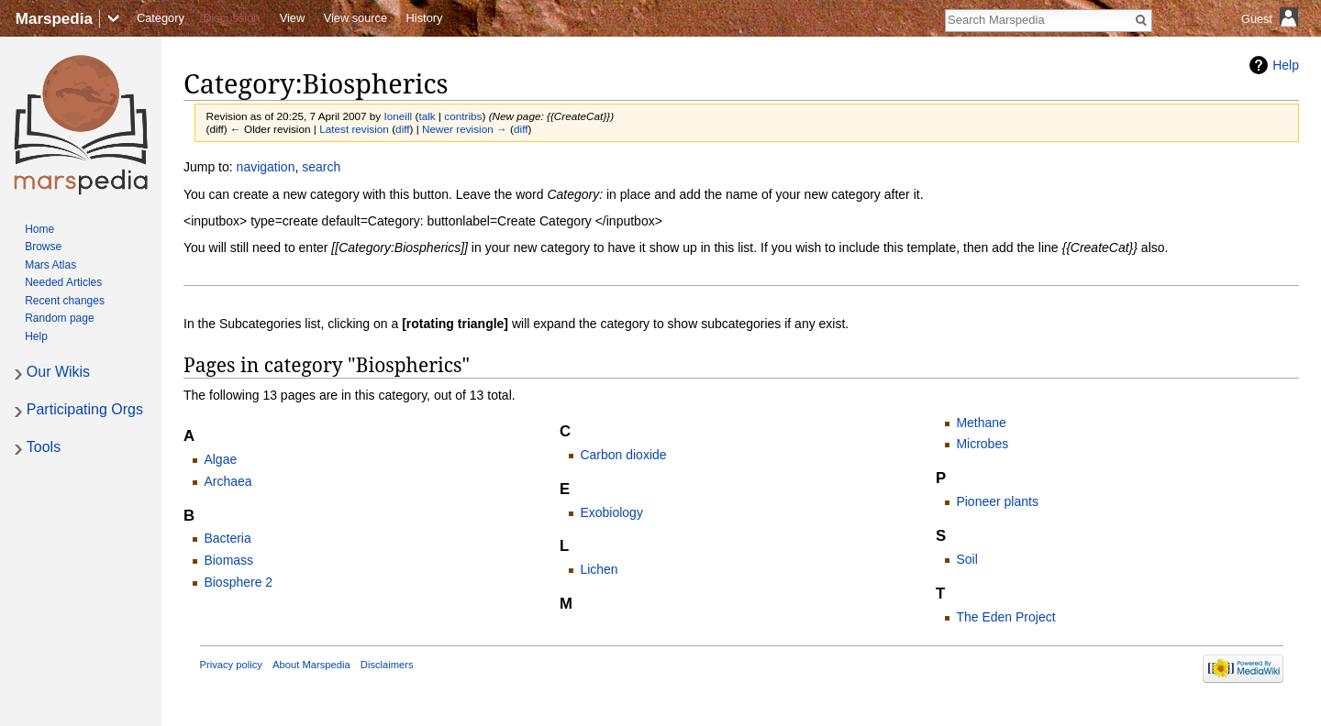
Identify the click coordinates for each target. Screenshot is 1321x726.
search (321, 167)
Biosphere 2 (238, 582)
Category (160, 18)
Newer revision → (464, 129)
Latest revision (354, 129)
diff (402, 129)
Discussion (231, 18)
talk (426, 116)
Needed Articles (63, 282)
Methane (980, 422)
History (424, 18)
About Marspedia (311, 664)
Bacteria (227, 538)
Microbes (982, 443)
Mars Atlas (50, 264)
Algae (220, 459)
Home (39, 229)
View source (355, 18)
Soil (966, 559)
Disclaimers (387, 664)
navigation (266, 167)
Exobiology (611, 512)
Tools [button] (44, 447)
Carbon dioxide (623, 454)
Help (1285, 65)
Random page (59, 318)
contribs (463, 116)
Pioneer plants (997, 501)
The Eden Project (1005, 617)
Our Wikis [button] (58, 372)
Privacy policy (231, 664)
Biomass (228, 560)
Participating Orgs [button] (85, 409)
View (292, 18)
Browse (43, 246)
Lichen (598, 569)
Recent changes (65, 300)
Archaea (227, 481)
